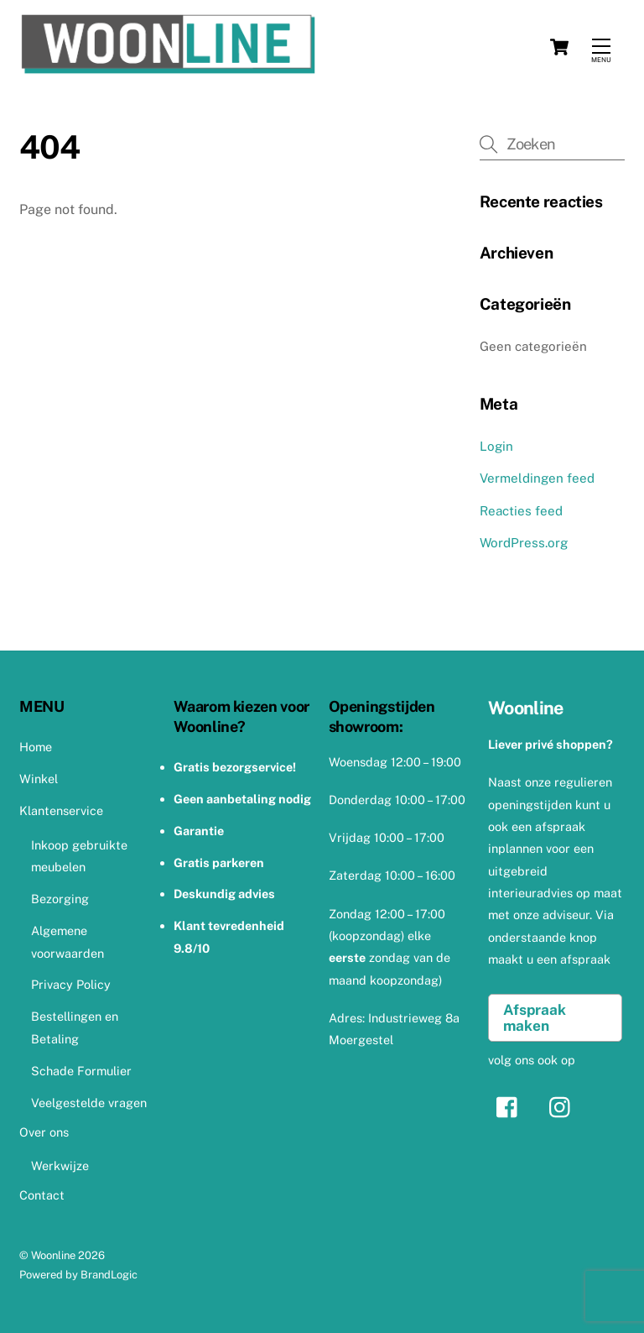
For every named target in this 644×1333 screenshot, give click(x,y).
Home (35, 747)
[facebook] (511, 1106)
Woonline (53, 1255)
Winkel (38, 778)
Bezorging (60, 898)
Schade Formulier (81, 1071)
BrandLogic (109, 1274)
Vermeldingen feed (537, 478)
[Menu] (601, 46)
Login (496, 446)
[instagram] (564, 1106)
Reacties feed (521, 511)
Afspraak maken (534, 1017)
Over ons (44, 1132)
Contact (42, 1195)
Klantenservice (61, 810)
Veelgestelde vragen (89, 1102)
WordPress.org (524, 543)
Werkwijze (60, 1165)
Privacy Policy (71, 984)
